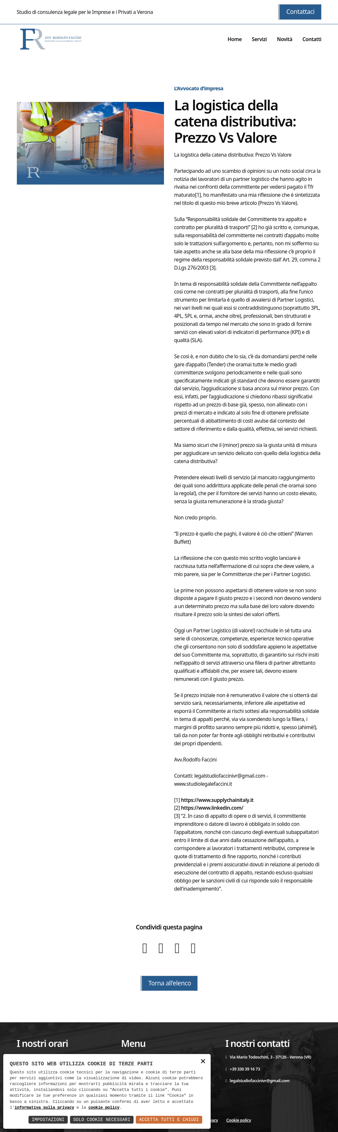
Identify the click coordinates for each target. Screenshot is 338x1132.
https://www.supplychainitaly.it (217, 800)
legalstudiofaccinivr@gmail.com (257, 1080)
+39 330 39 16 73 (242, 1069)
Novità (284, 39)
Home (234, 39)
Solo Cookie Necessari (101, 1119)
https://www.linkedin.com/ (212, 807)
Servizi (259, 39)
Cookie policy (238, 1120)
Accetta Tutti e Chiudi (169, 1119)
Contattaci (300, 11)
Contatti (311, 39)
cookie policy (104, 1108)
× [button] (203, 1061)
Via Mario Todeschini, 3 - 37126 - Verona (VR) (268, 1057)
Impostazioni (48, 1119)
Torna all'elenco (169, 983)
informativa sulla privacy (44, 1108)
